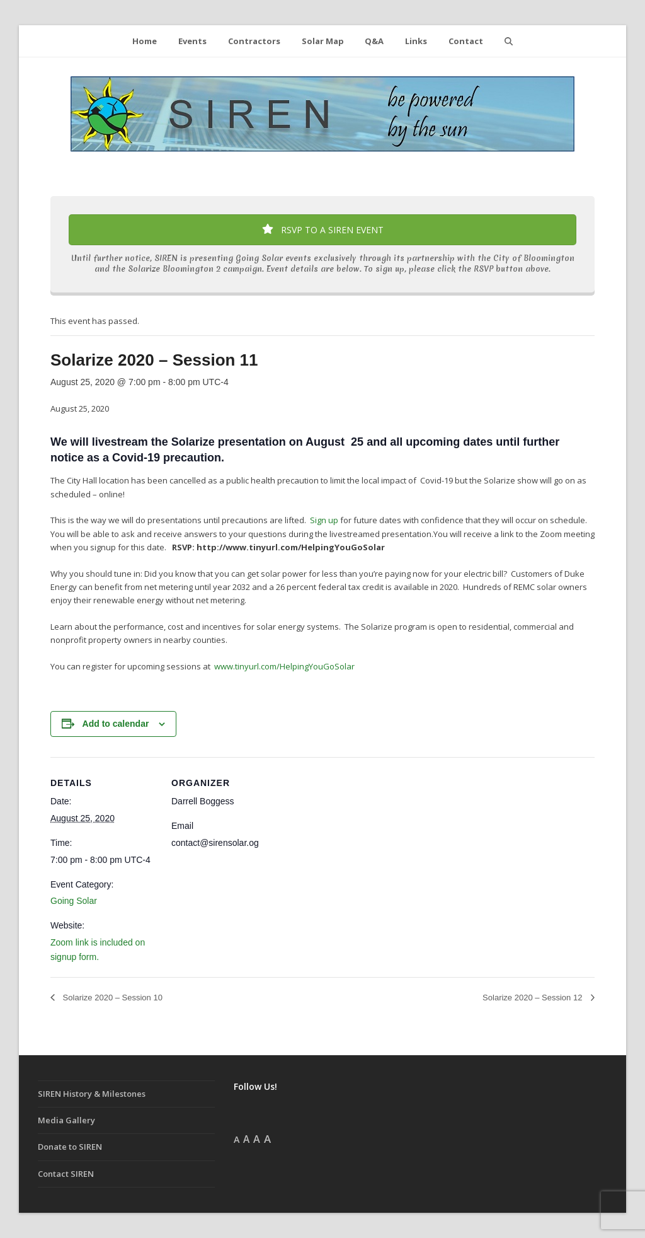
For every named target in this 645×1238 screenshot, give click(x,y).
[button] (508, 41)
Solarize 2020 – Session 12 (533, 997)
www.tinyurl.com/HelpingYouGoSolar (284, 666)
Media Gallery (66, 1120)
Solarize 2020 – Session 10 (111, 997)
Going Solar (73, 901)
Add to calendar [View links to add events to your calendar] (116, 724)
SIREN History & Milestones (92, 1093)
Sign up (325, 520)
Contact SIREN (66, 1173)
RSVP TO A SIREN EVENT (323, 230)
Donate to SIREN (70, 1146)
